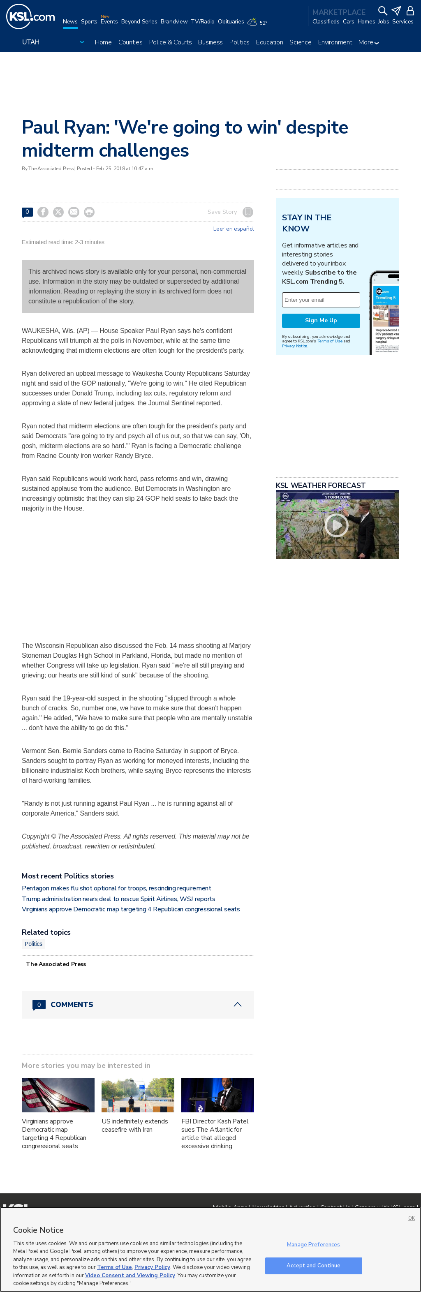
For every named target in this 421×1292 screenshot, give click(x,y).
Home (103, 42)
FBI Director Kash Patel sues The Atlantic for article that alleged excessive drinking (215, 1134)
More (369, 42)
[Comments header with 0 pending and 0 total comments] (138, 1005)
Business (210, 42)
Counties (130, 42)
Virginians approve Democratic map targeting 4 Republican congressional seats (131, 909)
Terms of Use (329, 341)
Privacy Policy (152, 1267)
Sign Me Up (321, 320)
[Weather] (258, 25)
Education (269, 42)
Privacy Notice (294, 346)
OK (411, 1218)
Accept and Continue (313, 1265)
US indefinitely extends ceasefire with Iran (135, 1125)
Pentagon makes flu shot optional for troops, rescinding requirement (116, 888)
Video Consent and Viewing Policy (130, 1275)
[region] (210, 1249)
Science (300, 42)
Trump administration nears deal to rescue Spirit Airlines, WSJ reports (118, 899)
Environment (335, 42)
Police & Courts (170, 42)
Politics (239, 42)
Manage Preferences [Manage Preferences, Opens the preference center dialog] (313, 1244)
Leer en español (233, 229)
